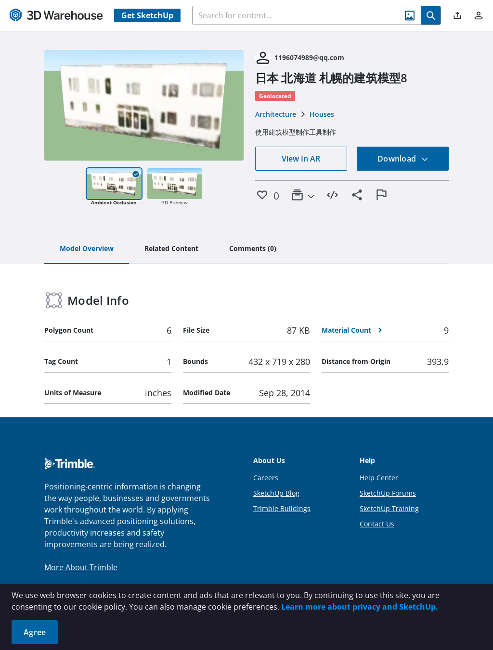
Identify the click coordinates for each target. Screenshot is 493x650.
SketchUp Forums (388, 493)
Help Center (379, 477)
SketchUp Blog (276, 493)
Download (402, 158)
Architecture (275, 114)
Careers (265, 477)
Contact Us (377, 523)
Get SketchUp (147, 15)
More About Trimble (80, 567)
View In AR (301, 158)
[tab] (86, 249)
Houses (322, 114)
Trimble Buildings (282, 508)
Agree (35, 632)
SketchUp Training (389, 508)
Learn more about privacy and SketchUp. (359, 606)
